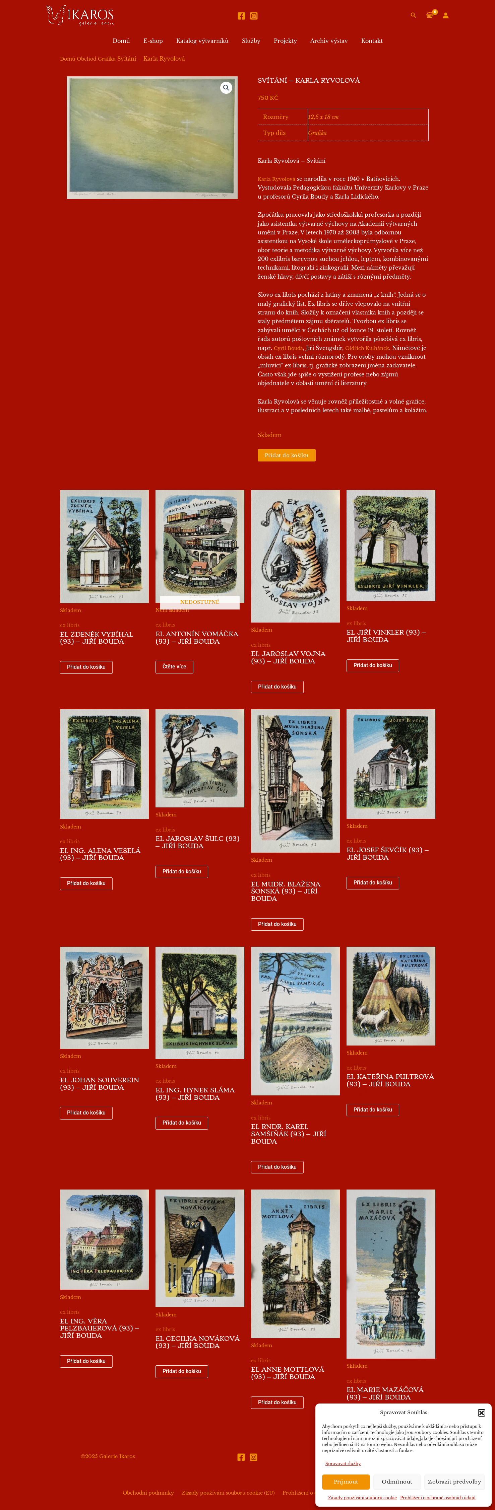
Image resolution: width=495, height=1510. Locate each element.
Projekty (282, 41)
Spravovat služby (343, 1463)
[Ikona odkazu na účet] (446, 15)
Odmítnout (397, 1482)
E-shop (158, 41)
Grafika (107, 59)
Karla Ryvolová (276, 179)
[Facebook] (241, 16)
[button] (481, 1413)
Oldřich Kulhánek (367, 348)
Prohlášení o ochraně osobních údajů (438, 1497)
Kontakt (364, 41)
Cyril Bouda (288, 348)
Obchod (86, 59)
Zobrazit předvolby (454, 1482)
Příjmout (346, 1482)
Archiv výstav (324, 41)
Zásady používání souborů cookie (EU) (228, 1493)
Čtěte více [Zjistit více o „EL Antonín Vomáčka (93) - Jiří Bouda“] (174, 667)
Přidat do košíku (288, 455)
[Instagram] (254, 16)
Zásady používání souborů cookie (362, 1497)
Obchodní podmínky (151, 1493)
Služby (251, 41)
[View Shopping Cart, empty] (429, 15)
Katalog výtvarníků (205, 41)
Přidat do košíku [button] (86, 668)
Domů (129, 41)
